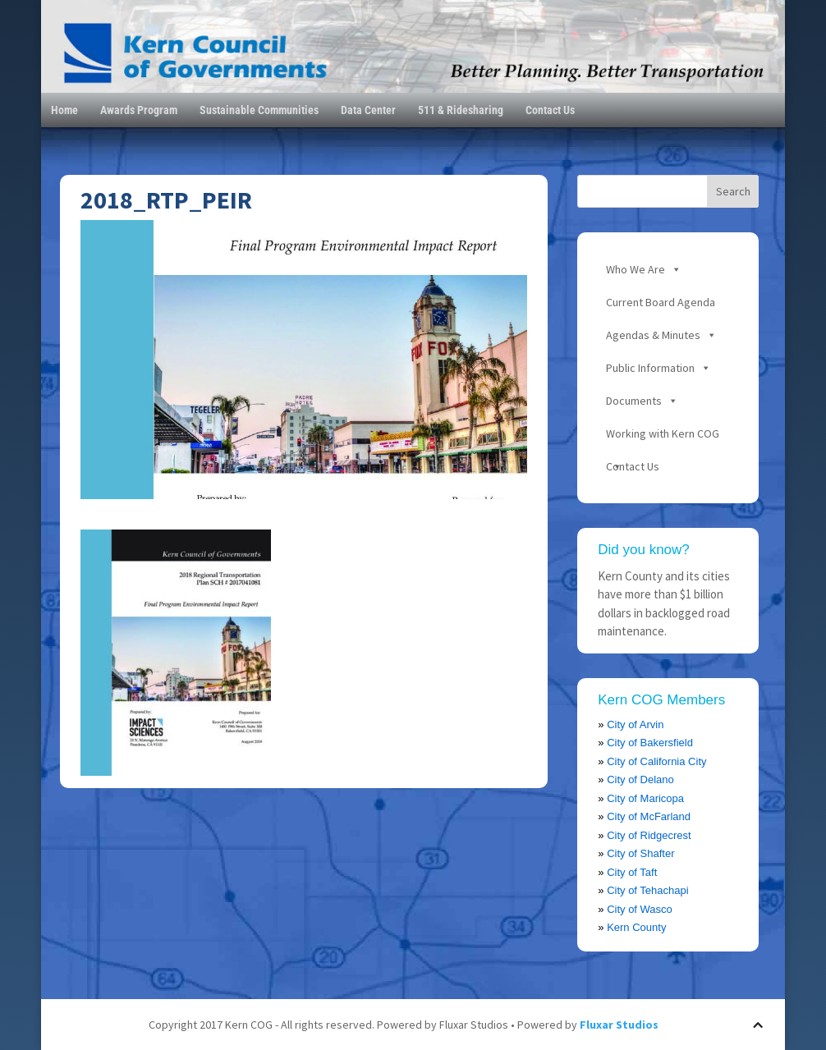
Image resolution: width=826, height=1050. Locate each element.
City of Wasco (639, 909)
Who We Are (635, 269)
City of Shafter (640, 853)
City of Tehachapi (648, 890)
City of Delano (640, 779)
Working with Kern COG (662, 433)
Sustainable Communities (259, 110)
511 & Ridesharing (460, 110)
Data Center (368, 110)
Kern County (636, 927)
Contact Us (550, 110)
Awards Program (138, 110)
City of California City (656, 761)
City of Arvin (635, 724)
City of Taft (632, 872)
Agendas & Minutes (653, 335)
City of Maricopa (645, 798)
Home (64, 110)
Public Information (650, 367)
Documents (634, 400)
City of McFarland (649, 816)
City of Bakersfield (650, 742)
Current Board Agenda (660, 302)
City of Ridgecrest (649, 835)
